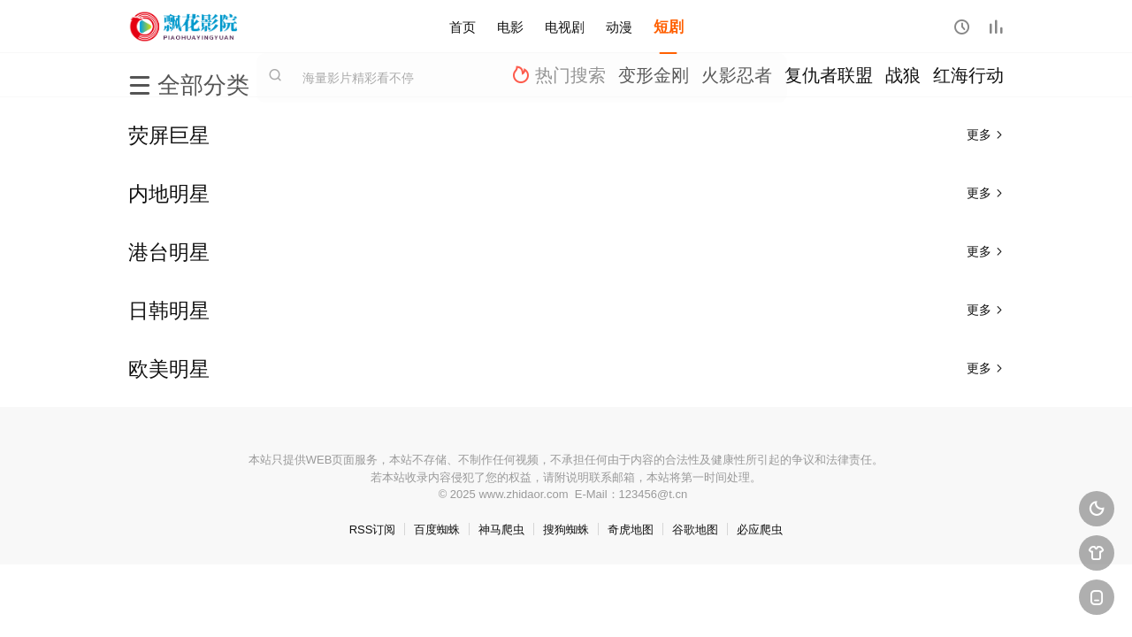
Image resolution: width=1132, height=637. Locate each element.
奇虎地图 (631, 529)
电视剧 (565, 26)
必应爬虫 (760, 529)
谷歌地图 (695, 529)
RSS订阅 (372, 529)
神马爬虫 (501, 529)
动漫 (619, 26)
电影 (510, 26)
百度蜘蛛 (437, 529)
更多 (985, 134)
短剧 (669, 26)
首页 (462, 26)
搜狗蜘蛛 (566, 529)
